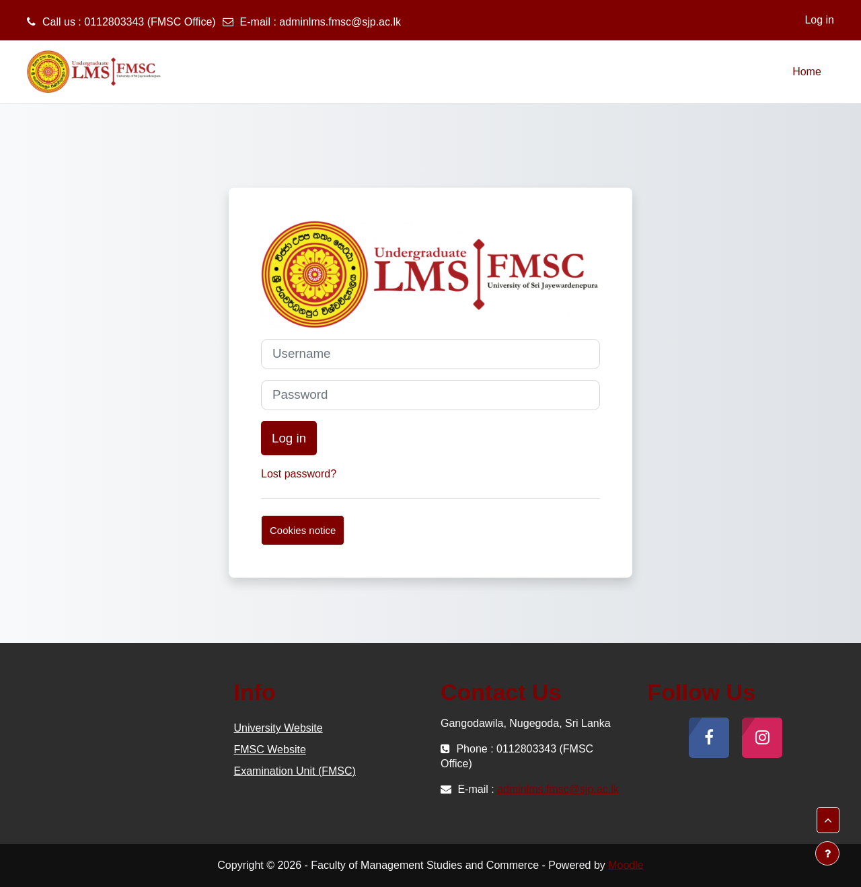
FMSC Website (270, 749)
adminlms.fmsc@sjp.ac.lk (340, 22)
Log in (819, 20)
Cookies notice (303, 530)
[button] (828, 820)
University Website (278, 728)
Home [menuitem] (806, 71)
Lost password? (298, 473)
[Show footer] (827, 853)
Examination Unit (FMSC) (295, 771)
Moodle (625, 865)
